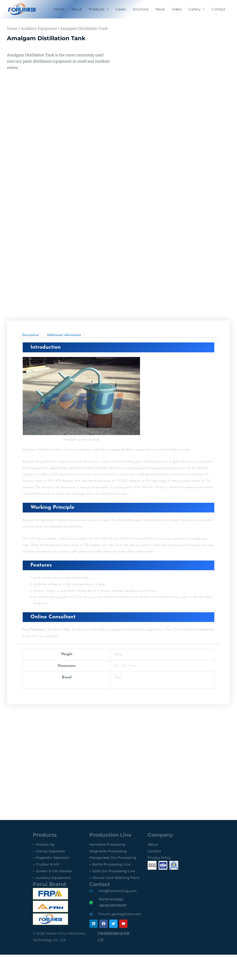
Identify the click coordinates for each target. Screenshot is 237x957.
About (76, 9)
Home (59, 9)
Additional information (66, 335)
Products (96, 9)
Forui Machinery (34, 629)
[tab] (31, 334)
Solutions (140, 9)
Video (176, 9)
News (160, 9)
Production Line (111, 835)
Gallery (194, 9)
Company (161, 835)
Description (31, 335)
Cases (121, 9)
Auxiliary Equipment (39, 28)
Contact (218, 9)
